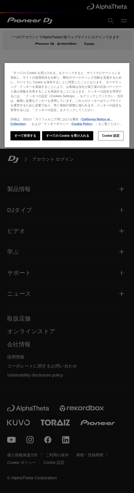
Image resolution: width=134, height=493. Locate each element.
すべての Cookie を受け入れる (67, 135)
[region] (67, 105)
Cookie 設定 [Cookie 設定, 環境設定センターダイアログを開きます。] (111, 135)
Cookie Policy (82, 124)
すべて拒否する (25, 135)
